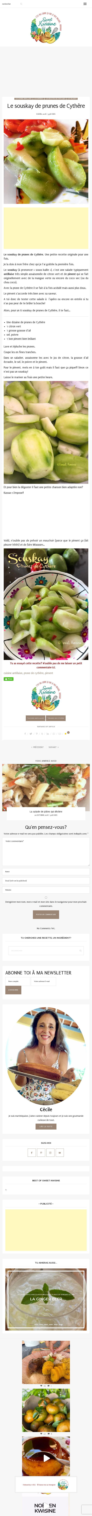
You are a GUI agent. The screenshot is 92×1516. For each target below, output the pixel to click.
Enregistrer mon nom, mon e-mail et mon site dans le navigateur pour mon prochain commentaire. (46, 904)
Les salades (72, 99)
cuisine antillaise (13, 673)
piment (49, 673)
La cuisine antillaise (24, 99)
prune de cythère (34, 673)
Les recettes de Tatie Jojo (55, 99)
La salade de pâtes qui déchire (46, 811)
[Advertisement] (46, 73)
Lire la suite (46, 1127)
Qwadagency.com (80, 1506)
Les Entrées (38, 99)
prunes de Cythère (56, 718)
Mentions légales (56, 1506)
